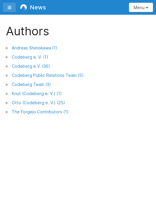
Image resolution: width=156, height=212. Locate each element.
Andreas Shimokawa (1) (34, 47)
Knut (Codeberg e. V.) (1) (37, 93)
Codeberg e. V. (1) (30, 56)
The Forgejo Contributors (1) (40, 111)
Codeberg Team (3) (31, 84)
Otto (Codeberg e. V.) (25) (38, 102)
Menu (141, 7)
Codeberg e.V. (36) (31, 66)
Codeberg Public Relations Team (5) (48, 75)
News (33, 7)
